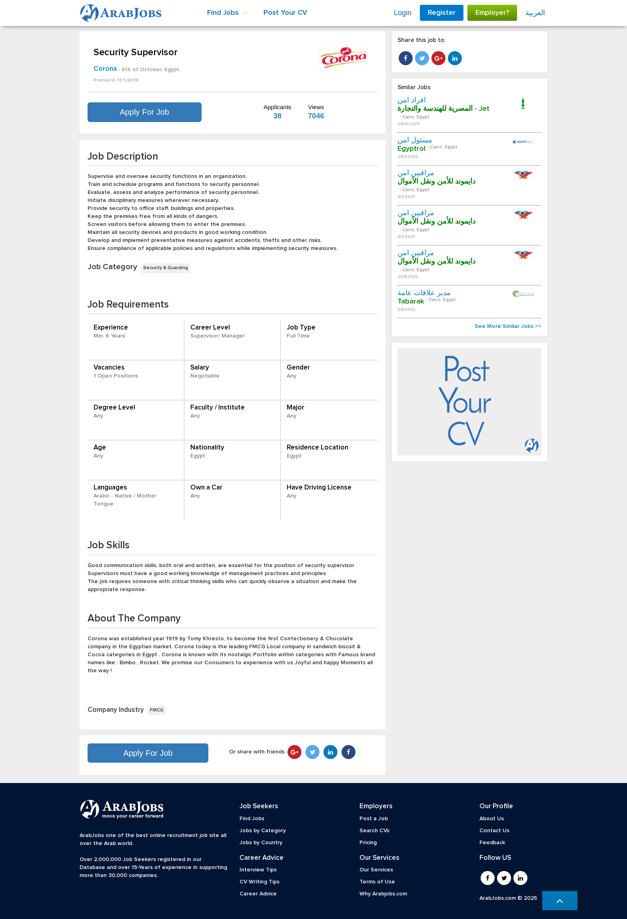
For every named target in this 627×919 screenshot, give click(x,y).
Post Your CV (285, 12)
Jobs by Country (261, 842)
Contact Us (494, 830)
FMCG (157, 710)
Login (402, 13)
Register (441, 12)
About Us (491, 818)
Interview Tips (258, 870)
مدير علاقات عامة (424, 293)
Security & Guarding (165, 268)
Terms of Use (377, 882)
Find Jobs (252, 818)
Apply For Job (144, 112)
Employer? (492, 12)
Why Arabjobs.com (383, 894)
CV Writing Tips (260, 882)
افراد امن (411, 100)
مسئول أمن (414, 140)
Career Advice (258, 894)
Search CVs (374, 830)
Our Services (376, 870)
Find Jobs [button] (227, 12)
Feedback (492, 842)
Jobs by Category (263, 830)
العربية (535, 13)
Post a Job (373, 818)
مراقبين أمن (415, 173)
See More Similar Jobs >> (508, 326)
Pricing (368, 842)
